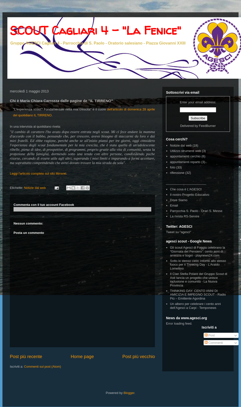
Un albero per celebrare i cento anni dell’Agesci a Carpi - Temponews (195, 306)
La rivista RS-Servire (184, 216)
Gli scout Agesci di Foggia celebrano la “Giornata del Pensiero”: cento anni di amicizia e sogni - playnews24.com (197, 251)
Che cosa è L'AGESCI (185, 189)
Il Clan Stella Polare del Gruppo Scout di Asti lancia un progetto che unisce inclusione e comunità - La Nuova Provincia (198, 279)
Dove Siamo (178, 200)
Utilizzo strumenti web (185, 151)
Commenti (214, 343)
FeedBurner (207, 126)
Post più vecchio (138, 356)
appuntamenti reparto (185, 162)
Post (210, 335)
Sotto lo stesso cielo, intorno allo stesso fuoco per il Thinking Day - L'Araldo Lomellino (198, 264)
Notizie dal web (35, 188)
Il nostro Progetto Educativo (189, 194)
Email (174, 205)
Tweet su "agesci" (178, 232)
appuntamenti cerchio (185, 156)
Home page (82, 356)
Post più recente (26, 356)
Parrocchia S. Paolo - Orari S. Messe (196, 211)
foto (172, 167)
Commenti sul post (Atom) (42, 366)
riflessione (177, 173)
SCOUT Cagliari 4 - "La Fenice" (95, 30)
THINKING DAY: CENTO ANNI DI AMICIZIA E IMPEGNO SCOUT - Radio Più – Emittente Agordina (198, 294)
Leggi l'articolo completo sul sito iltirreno (38, 173)
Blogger (128, 393)
